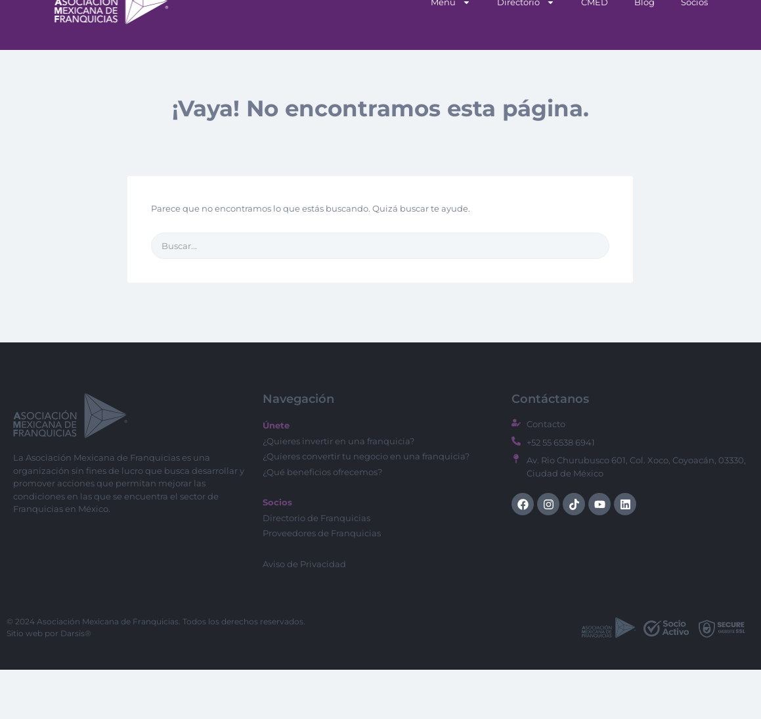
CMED (594, 51)
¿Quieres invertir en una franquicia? (338, 490)
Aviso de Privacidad (304, 613)
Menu (451, 51)
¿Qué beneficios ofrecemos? (322, 521)
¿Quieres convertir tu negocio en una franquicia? (366, 505)
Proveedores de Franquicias (322, 582)
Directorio (526, 51)
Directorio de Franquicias (316, 567)
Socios (694, 51)
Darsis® (75, 682)
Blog (644, 51)
